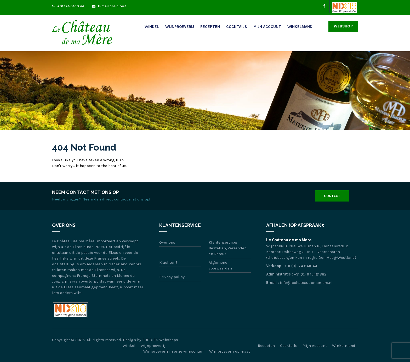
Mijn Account (267, 26)
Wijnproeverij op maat (229, 351)
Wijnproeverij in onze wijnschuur (173, 351)
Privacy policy (172, 276)
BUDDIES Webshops (160, 339)
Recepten (210, 26)
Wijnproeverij (179, 26)
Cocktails (236, 26)
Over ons (167, 242)
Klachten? (168, 262)
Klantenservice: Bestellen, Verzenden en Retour (228, 248)
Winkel (152, 26)
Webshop (343, 26)
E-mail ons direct (109, 6)
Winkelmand (299, 26)
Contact (332, 196)
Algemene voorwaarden (220, 265)
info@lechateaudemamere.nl (306, 282)
